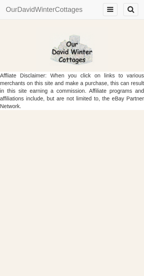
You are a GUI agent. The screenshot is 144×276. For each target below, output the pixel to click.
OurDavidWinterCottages (44, 9)
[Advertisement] (72, 173)
